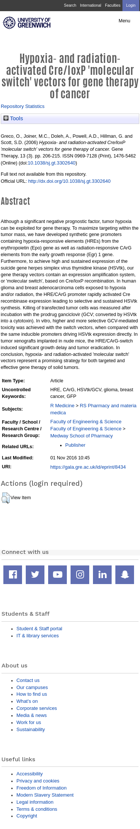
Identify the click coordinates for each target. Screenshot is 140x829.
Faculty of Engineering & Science (86, 421)
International (90, 5)
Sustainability (30, 729)
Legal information (34, 802)
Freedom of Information (41, 788)
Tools (13, 118)
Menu (124, 20)
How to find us (31, 694)
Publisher (75, 445)
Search (70, 5)
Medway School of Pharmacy (81, 436)
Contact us (28, 680)
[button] (5, 498)
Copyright (26, 816)
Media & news (31, 715)
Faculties (112, 5)
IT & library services (37, 635)
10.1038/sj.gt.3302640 (51, 163)
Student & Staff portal (39, 628)
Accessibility (29, 774)
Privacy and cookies (37, 781)
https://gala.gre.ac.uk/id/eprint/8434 (88, 467)
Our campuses (32, 687)
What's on (27, 701)
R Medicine (62, 405)
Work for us (28, 722)
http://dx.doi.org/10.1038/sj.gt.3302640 (69, 181)
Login (131, 5)
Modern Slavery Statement (45, 795)
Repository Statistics (22, 106)
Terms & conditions (36, 809)
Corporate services (36, 708)
